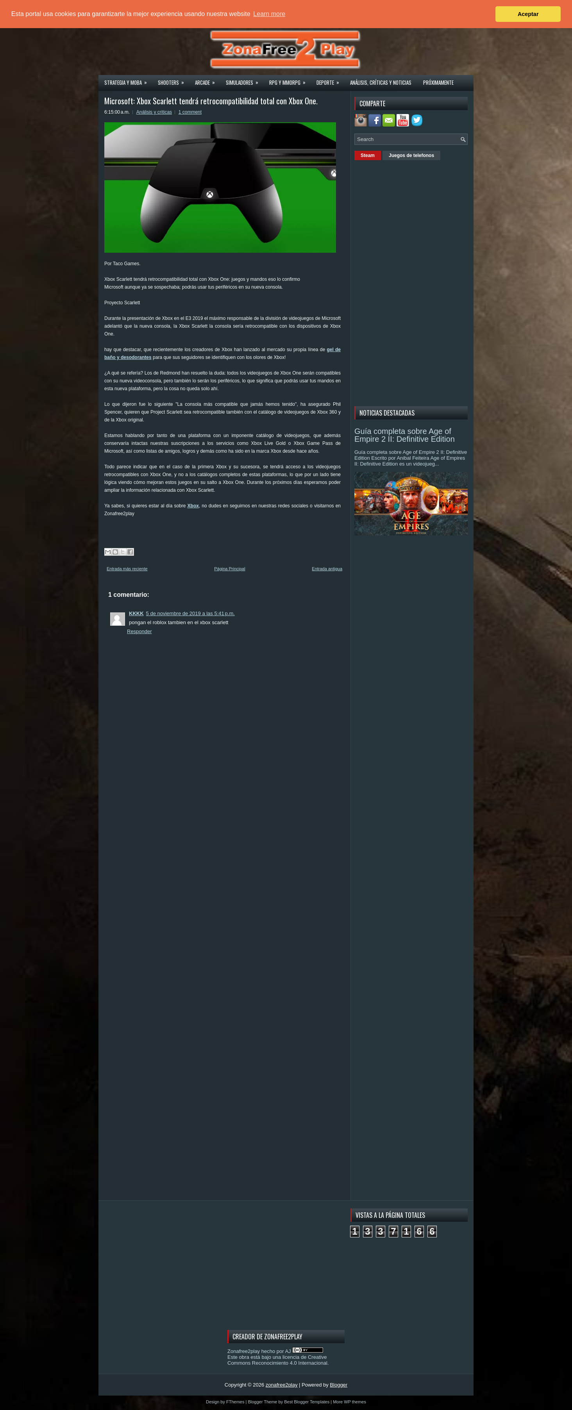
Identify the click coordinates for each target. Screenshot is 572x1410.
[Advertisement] (413, 282)
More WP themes (349, 1401)
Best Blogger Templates (306, 1401)
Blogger (338, 1385)
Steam (368, 155)
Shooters (173, 80)
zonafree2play (282, 1385)
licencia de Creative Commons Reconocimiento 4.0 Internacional (277, 1360)
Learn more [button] (269, 14)
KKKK (136, 613)
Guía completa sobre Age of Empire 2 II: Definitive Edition (404, 435)
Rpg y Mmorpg (290, 80)
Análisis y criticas (154, 112)
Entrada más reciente (127, 568)
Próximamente (438, 82)
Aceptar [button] (528, 14)
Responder (139, 631)
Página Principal (229, 568)
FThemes (235, 1401)
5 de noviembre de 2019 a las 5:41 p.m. (190, 613)
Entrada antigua (327, 568)
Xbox (193, 506)
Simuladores (244, 80)
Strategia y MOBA (128, 80)
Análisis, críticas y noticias (380, 82)
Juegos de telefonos (411, 155)
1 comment (190, 112)
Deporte (330, 80)
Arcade (207, 80)
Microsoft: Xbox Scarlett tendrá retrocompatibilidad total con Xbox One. (211, 101)
